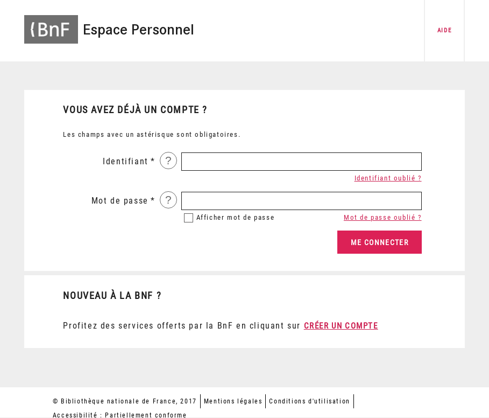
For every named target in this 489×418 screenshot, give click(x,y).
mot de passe (235, 217)
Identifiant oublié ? (388, 178)
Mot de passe (119, 201)
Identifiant (125, 161)
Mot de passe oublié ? (383, 217)
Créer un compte (341, 326)
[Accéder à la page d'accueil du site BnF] (51, 23)
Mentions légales (233, 401)
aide (444, 30)
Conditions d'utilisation (309, 401)
